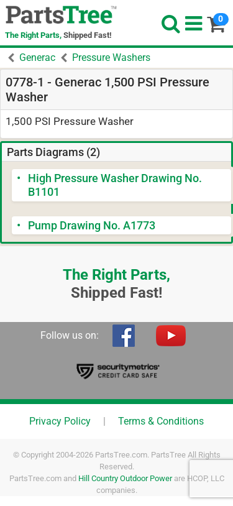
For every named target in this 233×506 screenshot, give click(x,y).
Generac (37, 57)
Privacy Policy (60, 421)
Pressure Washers (111, 57)
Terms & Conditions (161, 421)
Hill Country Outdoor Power (125, 478)
